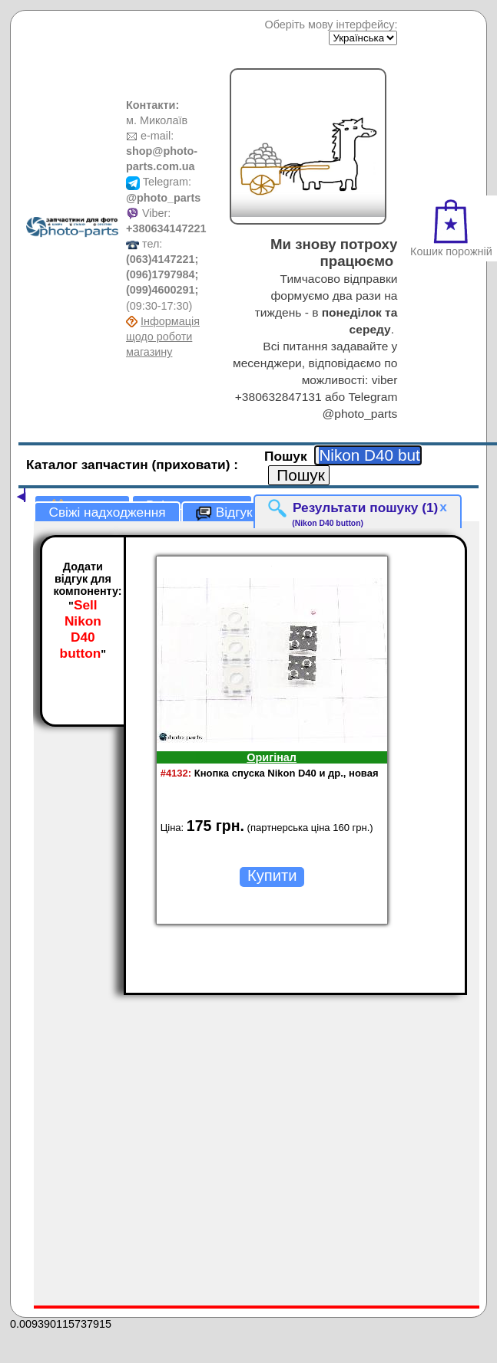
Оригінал (272, 757)
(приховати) (193, 464)
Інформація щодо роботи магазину (163, 336)
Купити (272, 875)
